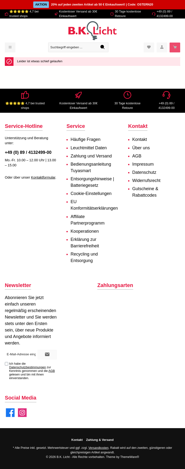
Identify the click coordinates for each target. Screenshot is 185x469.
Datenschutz (144, 172)
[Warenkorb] (175, 47)
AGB (136, 156)
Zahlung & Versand (100, 440)
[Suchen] (102, 47)
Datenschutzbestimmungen (27, 367)
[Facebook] (10, 412)
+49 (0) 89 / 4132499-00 (28, 152)
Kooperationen (85, 231)
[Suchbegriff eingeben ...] (72, 47)
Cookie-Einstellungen (91, 193)
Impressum (143, 164)
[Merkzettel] (149, 47)
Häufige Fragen (85, 139)
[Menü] (10, 47)
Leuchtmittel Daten (89, 147)
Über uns (141, 147)
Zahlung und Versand (91, 156)
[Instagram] (22, 412)
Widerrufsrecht (146, 180)
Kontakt (139, 139)
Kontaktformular (43, 177)
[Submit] (47, 354)
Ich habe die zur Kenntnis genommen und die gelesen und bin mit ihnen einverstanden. (32, 371)
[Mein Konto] (162, 47)
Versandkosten (98, 448)
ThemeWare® (129, 457)
